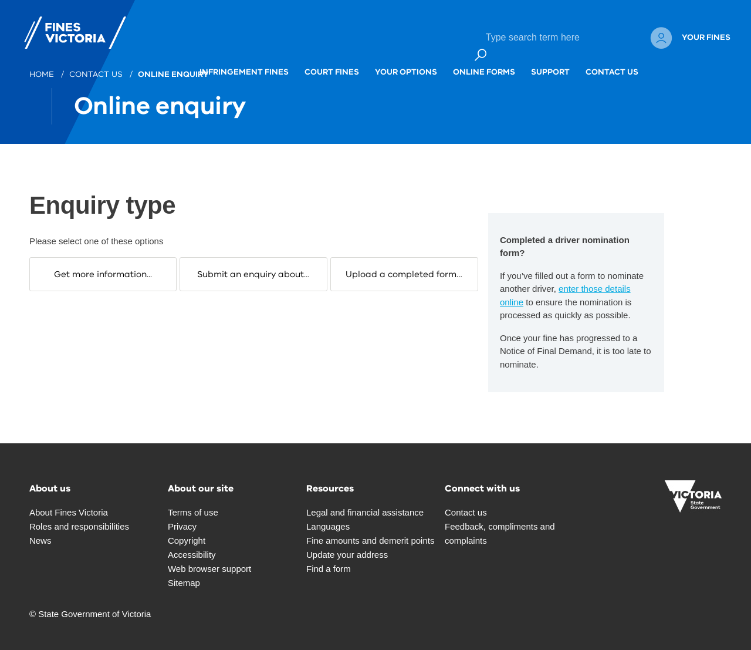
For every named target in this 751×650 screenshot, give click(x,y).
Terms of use (193, 512)
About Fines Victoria (68, 512)
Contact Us (612, 59)
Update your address (347, 555)
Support (550, 59)
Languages (328, 526)
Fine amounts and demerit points (370, 540)
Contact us (97, 74)
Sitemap (184, 583)
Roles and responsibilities (79, 526)
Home (42, 74)
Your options (406, 59)
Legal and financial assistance (365, 512)
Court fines (332, 59)
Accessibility (192, 555)
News (40, 540)
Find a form (328, 569)
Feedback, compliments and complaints (500, 533)
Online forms (484, 59)
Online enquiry (174, 74)
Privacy (182, 526)
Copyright (186, 540)
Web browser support (209, 569)
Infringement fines (244, 59)
